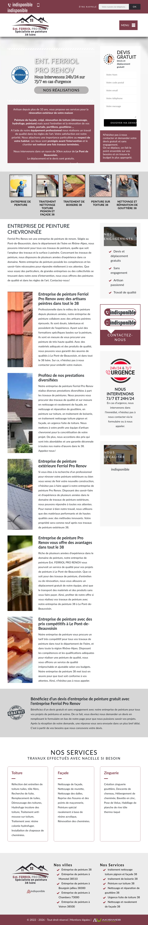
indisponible (20, 4)
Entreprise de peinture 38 (75, 869)
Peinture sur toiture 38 (120, 883)
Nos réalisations (61, 90)
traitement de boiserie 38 (121, 878)
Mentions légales (80, 919)
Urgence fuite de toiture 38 (122, 897)
